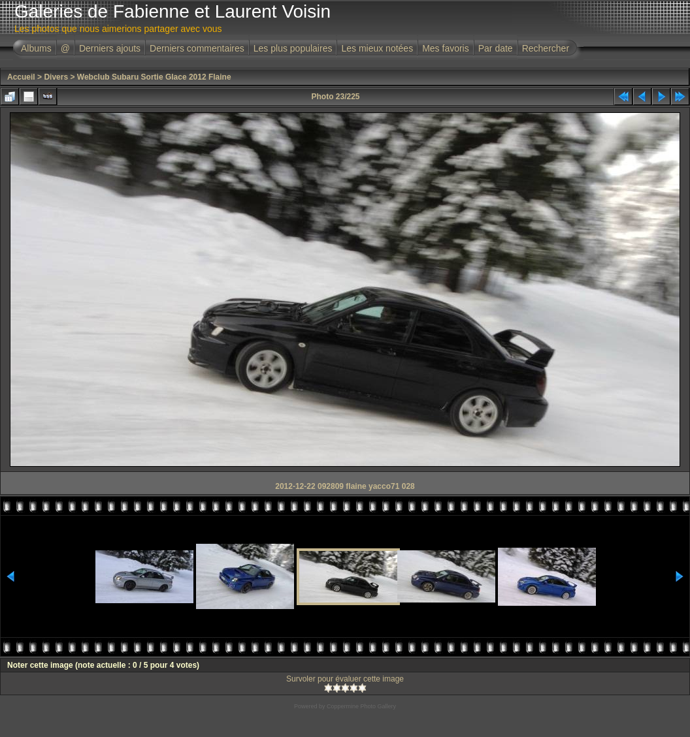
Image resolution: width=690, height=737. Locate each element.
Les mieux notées (377, 48)
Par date (495, 48)
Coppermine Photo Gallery (361, 706)
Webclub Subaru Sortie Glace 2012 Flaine (154, 77)
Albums (36, 48)
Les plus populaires (293, 48)
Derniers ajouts (109, 48)
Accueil (21, 77)
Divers (56, 77)
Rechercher (545, 48)
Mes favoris (445, 48)
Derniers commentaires (197, 48)
